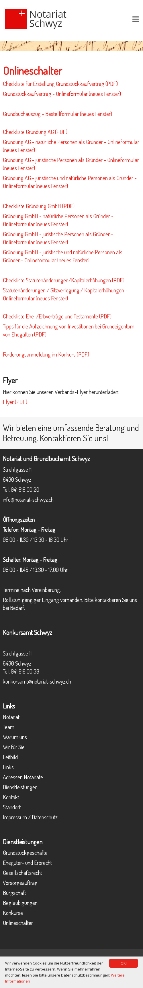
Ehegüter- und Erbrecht (27, 862)
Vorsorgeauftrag (20, 882)
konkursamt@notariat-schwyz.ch (37, 681)
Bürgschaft (14, 892)
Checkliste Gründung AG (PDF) (35, 131)
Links (8, 767)
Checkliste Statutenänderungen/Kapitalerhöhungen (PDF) (63, 280)
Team (8, 727)
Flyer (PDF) (15, 402)
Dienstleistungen (20, 787)
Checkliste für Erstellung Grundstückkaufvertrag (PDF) (60, 83)
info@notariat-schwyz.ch (28, 499)
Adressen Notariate (23, 777)
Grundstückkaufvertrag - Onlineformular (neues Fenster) (62, 93)
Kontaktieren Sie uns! (74, 437)
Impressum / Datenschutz (30, 817)
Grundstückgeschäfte (25, 852)
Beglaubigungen (20, 902)
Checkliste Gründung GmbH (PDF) (39, 206)
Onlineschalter (18, 922)
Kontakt (11, 797)
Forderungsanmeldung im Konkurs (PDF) (46, 354)
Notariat (11, 717)
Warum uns (15, 737)
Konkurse (13, 912)
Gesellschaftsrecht (22, 872)
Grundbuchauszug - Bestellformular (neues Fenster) (57, 113)
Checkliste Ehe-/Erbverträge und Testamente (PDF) (57, 316)
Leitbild (10, 757)
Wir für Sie (14, 747)
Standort (12, 807)
